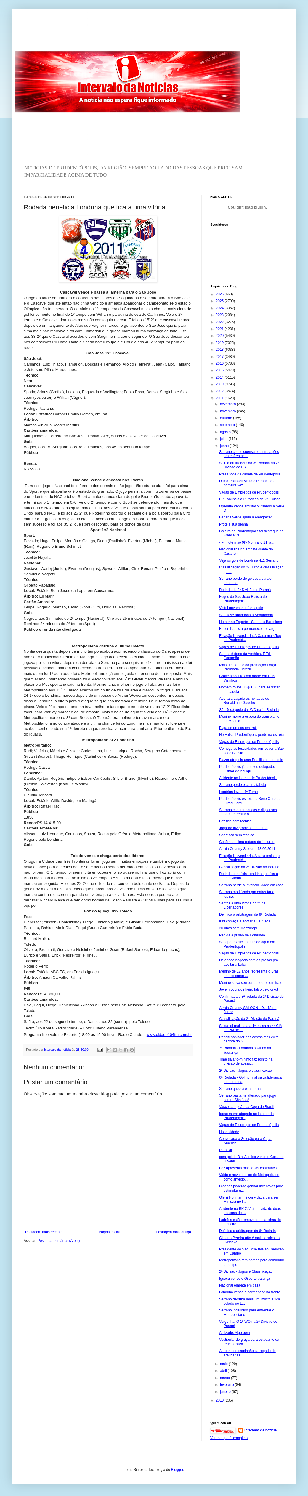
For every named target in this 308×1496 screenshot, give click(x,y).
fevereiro (227, 1385)
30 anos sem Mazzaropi (238, 928)
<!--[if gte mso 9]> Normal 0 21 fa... (246, 542)
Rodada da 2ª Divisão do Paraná (245, 590)
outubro (226, 418)
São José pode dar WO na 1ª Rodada (249, 710)
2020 (220, 336)
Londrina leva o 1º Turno (238, 792)
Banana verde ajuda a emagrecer (245, 517)
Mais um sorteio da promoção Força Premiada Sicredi (247, 667)
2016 (220, 363)
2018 (220, 349)
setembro (228, 425)
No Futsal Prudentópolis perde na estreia (251, 735)
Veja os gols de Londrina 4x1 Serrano (248, 560)
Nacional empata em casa (239, 1285)
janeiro (226, 1392)
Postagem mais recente (43, 1232)
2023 (220, 315)
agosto (226, 432)
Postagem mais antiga (173, 1232)
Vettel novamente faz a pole (241, 608)
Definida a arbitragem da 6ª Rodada (247, 1231)
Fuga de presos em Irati (238, 728)
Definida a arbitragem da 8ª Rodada (247, 914)
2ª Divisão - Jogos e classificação (245, 1071)
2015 (220, 370)
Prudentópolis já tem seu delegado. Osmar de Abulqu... (247, 769)
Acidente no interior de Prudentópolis (248, 778)
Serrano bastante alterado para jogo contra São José (247, 1097)
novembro (228, 411)
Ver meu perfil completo (229, 1438)
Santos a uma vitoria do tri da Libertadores (242, 905)
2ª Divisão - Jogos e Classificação (246, 1271)
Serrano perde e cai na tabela (242, 785)
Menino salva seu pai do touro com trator (251, 983)
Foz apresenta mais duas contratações (249, 1168)
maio (224, 1364)
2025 (220, 301)
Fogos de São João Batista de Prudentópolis (243, 599)
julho (224, 439)
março (225, 1378)
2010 (220, 1400)
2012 (220, 391)
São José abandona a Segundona (246, 615)
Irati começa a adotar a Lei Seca (244, 921)
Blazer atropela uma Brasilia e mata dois (251, 760)
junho (225, 446)
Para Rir (225, 1150)
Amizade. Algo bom (234, 1333)
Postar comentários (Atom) (59, 1241)
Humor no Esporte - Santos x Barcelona (250, 622)
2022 (220, 322)
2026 (220, 294)
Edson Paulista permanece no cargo (247, 629)
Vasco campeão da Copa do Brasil (246, 1107)
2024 (220, 308)
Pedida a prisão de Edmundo (242, 935)
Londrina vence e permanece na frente (249, 1292)
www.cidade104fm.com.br (169, 1034)
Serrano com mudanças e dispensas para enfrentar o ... (248, 812)
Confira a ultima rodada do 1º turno (247, 842)
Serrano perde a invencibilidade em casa (251, 885)
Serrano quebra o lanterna (240, 1089)
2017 (220, 357)
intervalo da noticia (58, 1049)
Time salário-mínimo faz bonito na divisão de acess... (245, 1061)
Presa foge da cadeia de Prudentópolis (249, 474)
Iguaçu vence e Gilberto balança (244, 1278)
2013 (220, 384)
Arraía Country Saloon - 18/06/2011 (247, 849)
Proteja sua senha (233, 524)
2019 (220, 343)
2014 (220, 377)
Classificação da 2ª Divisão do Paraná (249, 867)
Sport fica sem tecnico (236, 835)
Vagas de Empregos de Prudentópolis (249, 492)
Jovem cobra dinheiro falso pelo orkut (248, 989)
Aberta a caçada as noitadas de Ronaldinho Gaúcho (244, 700)
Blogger (177, 1470)
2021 (220, 329)
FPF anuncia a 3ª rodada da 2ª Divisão (249, 499)
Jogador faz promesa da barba (243, 828)
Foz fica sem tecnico (235, 821)
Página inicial (109, 1232)
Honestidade (229, 1132)
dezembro (228, 404)
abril (224, 1371)
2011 (220, 398)
